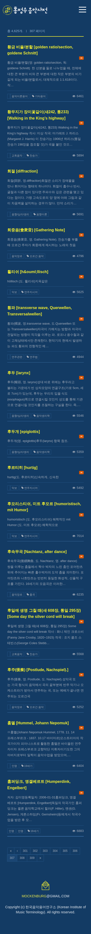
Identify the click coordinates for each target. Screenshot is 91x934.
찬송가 (32, 155)
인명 (14, 765)
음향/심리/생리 (20, 214)
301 (25, 851)
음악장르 (17, 256)
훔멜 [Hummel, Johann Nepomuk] (38, 723)
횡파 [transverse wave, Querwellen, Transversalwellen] (39, 311)
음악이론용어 (20, 96)
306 (75, 851)
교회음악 (17, 155)
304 (55, 851)
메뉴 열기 (82, 9)
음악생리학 (41, 415)
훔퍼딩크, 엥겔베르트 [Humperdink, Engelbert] (38, 784)
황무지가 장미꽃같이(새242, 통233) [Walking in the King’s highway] (38, 115)
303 (45, 851)
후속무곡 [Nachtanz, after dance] (36, 552)
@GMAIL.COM (45, 896)
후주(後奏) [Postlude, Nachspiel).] (37, 670)
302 (35, 851)
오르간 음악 (35, 256)
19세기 (27, 765)
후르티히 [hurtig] (22, 468)
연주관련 (17, 356)
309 (32, 858)
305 (65, 851)
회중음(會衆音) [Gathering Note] (36, 230)
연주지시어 (29, 292)
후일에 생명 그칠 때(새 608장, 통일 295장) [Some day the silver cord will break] (44, 613)
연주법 (32, 356)
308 (22, 858)
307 (12, 858)
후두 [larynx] (18, 373)
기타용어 (39, 96)
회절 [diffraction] (22, 171)
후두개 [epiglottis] (23, 432)
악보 (14, 292)
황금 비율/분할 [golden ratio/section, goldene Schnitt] (40, 50)
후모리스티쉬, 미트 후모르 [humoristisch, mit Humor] (44, 507)
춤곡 (30, 594)
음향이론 (40, 214)
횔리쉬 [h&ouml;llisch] (27, 272)
